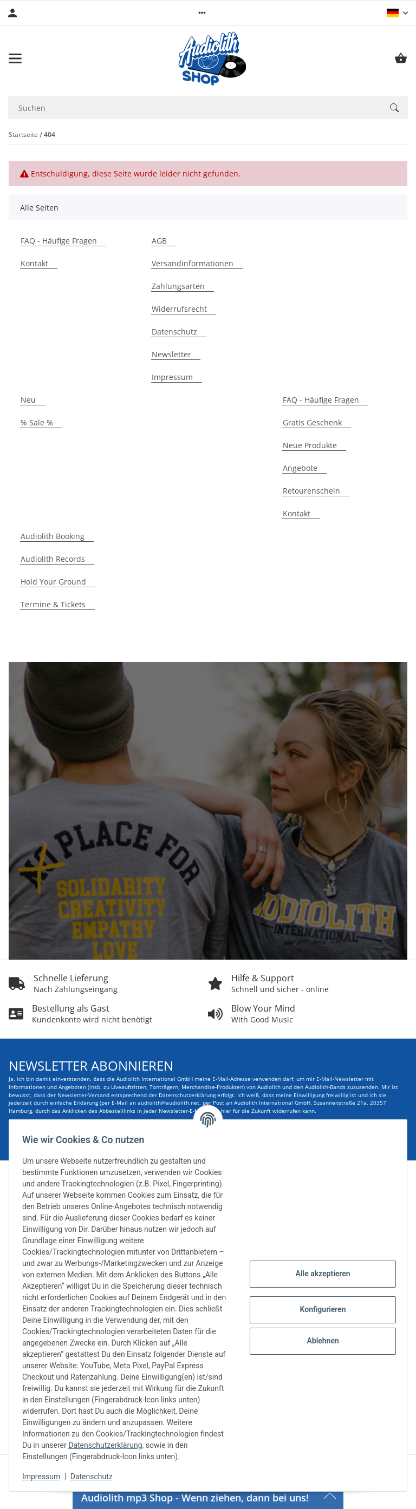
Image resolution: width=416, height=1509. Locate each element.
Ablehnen (318, 1329)
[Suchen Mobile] (194, 108)
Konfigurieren (318, 1298)
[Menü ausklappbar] (15, 58)
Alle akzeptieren (318, 1262)
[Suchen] (394, 107)
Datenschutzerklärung (134, 1445)
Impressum (45, 1476)
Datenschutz (96, 1476)
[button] (202, 13)
